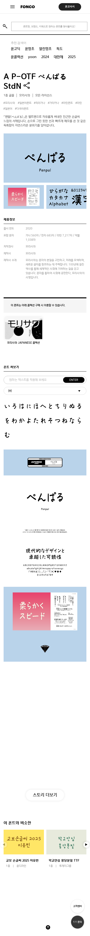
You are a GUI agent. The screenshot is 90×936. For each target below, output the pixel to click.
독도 (59, 48)
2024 (45, 57)
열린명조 (45, 48)
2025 (72, 57)
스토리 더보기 (45, 794)
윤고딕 (15, 48)
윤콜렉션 (17, 57)
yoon (32, 57)
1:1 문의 (77, 922)
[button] (86, 845)
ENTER (73, 380)
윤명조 (29, 48)
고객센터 (77, 906)
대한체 (58, 57)
